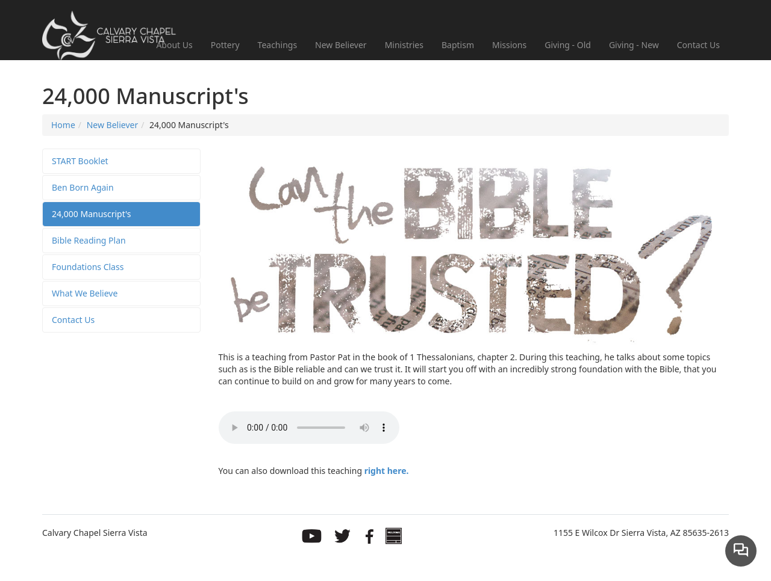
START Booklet (80, 161)
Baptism (458, 45)
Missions (509, 45)
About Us (174, 45)
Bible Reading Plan (89, 240)
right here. (386, 470)
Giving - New (634, 45)
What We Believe (84, 293)
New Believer (341, 45)
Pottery (225, 45)
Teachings (278, 45)
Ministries (404, 45)
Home (63, 125)
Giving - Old (568, 45)
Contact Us (698, 45)
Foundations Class (87, 266)
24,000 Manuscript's (91, 214)
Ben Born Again (83, 187)
